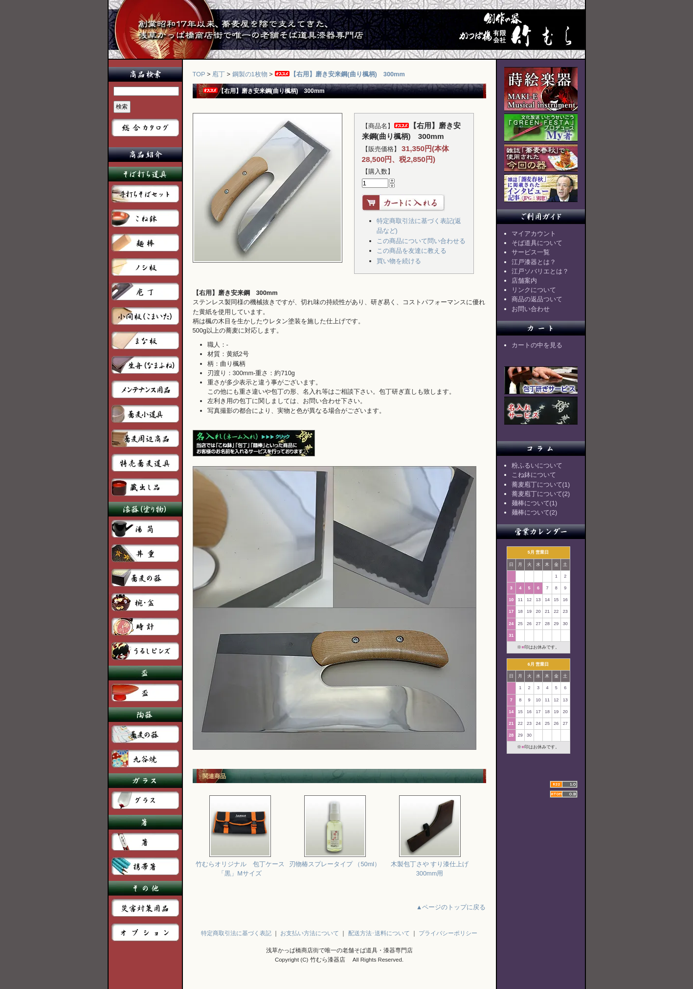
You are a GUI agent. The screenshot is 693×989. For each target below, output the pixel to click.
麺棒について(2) (535, 512)
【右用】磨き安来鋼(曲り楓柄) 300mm (339, 74)
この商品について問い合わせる (421, 241)
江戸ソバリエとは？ (540, 271)
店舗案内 (524, 280)
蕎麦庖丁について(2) (541, 493)
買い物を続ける (399, 261)
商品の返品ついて (537, 299)
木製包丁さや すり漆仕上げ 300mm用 (430, 865)
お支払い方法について (309, 933)
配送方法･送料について (379, 933)
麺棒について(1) (535, 503)
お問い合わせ (531, 309)
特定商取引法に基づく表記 (236, 933)
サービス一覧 (531, 252)
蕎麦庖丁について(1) (541, 484)
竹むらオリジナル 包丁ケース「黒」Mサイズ (240, 865)
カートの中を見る (537, 345)
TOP (199, 74)
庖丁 (218, 74)
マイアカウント (534, 233)
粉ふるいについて (537, 465)
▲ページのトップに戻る (451, 907)
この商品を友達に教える (412, 250)
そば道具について (537, 243)
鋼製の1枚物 (250, 74)
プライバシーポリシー (448, 933)
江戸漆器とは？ (534, 262)
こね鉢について (534, 474)
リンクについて (534, 289)
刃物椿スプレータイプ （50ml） (334, 861)
